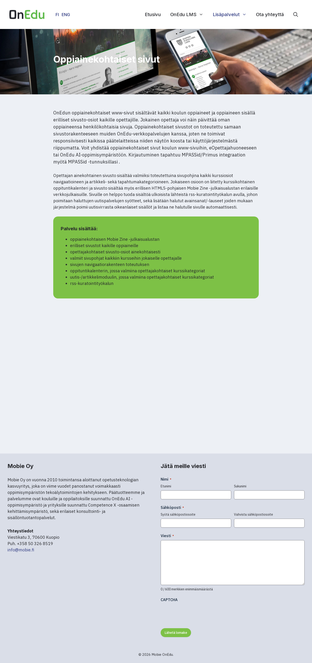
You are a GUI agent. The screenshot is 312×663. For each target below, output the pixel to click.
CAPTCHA (169, 599)
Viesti (167, 535)
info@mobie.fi (20, 550)
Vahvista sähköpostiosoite (253, 514)
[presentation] (196, 613)
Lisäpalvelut (232, 14)
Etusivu (153, 14)
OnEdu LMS (189, 14)
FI (57, 14)
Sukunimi (240, 486)
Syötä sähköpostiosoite (178, 514)
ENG (66, 14)
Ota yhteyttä (270, 14)
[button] (296, 14)
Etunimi (166, 486)
